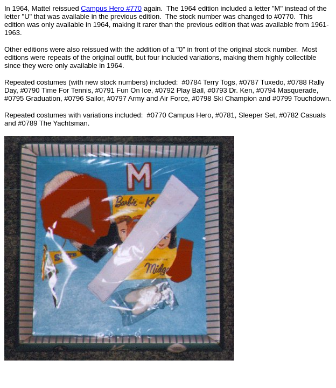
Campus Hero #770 (111, 8)
